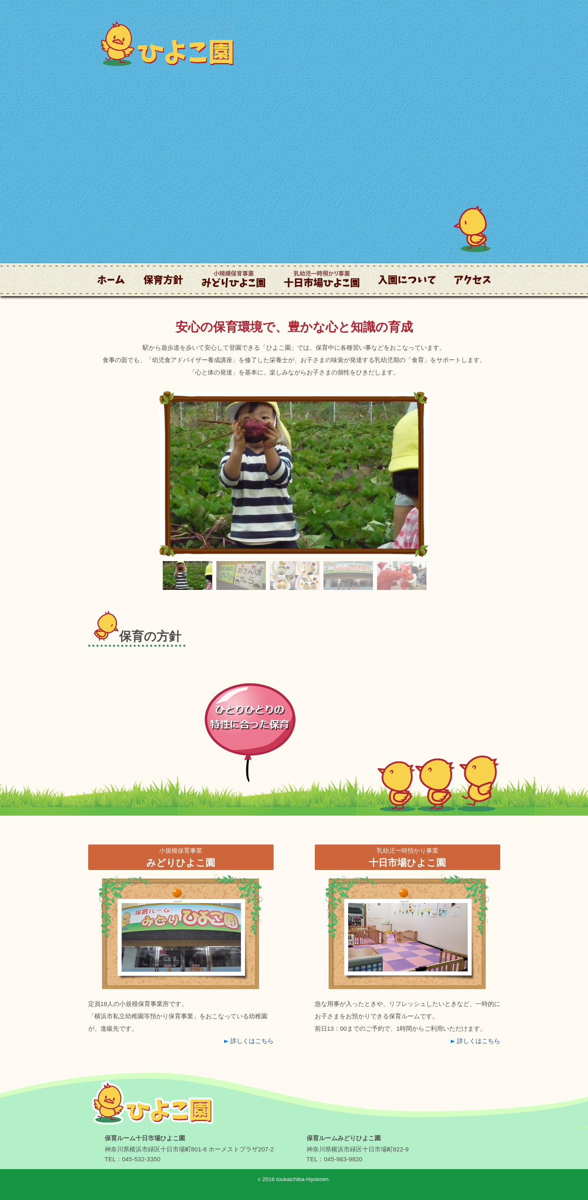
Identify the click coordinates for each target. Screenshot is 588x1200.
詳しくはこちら (252, 1040)
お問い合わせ (525, 96)
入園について (387, 302)
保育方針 (146, 302)
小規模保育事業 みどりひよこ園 (233, 308)
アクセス (457, 302)
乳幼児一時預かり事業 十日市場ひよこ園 (319, 308)
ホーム (97, 302)
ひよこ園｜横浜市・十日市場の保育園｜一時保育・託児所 (165, 78)
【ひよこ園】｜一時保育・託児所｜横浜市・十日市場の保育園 (150, 1137)
